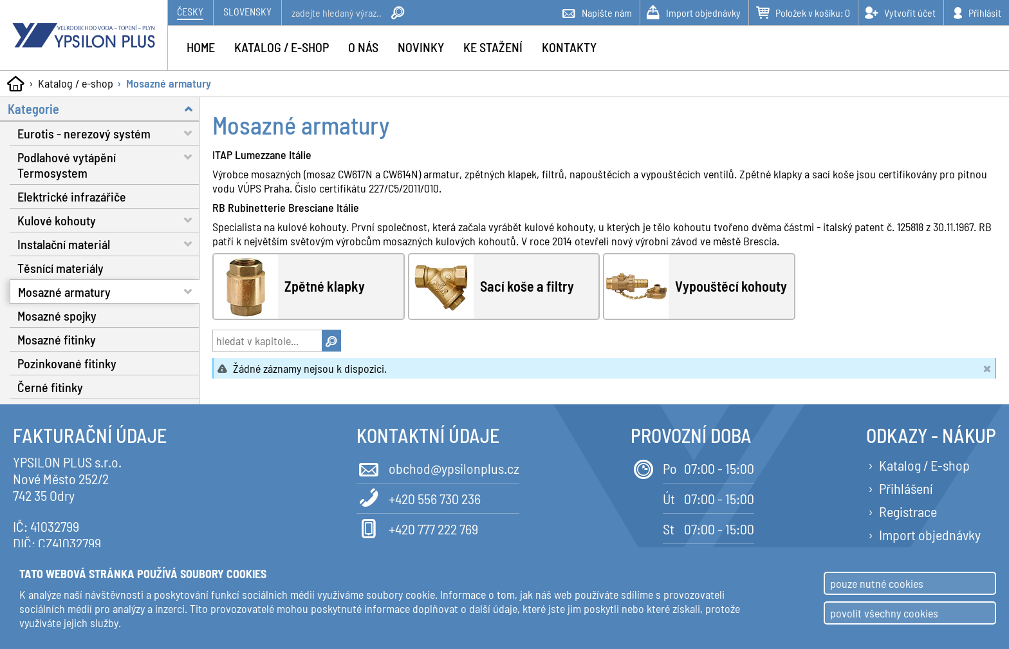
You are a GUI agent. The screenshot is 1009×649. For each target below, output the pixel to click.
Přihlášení (905, 488)
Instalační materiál (108, 243)
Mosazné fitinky (56, 339)
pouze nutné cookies (876, 583)
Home (201, 47)
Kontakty (569, 47)
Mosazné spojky (57, 315)
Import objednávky (930, 534)
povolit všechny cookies (884, 613)
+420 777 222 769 (417, 527)
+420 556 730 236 (418, 497)
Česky (190, 11)
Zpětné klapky (324, 286)
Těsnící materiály (60, 268)
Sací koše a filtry (527, 286)
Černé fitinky (50, 387)
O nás (363, 47)
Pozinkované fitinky (66, 363)
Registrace (908, 511)
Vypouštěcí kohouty (731, 286)
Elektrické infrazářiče (71, 196)
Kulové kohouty (108, 220)
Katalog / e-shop (75, 83)
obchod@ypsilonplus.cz (437, 467)
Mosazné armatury (168, 83)
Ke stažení (493, 47)
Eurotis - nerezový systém (108, 133)
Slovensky (247, 11)
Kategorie (103, 108)
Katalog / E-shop (924, 464)
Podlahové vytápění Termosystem (108, 163)
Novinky (421, 47)
